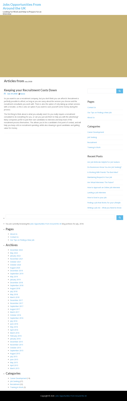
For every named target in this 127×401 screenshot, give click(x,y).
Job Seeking (92, 137)
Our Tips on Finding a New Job (99, 112)
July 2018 (13, 291)
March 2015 (14, 368)
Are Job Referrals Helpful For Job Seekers (103, 162)
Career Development (95, 132)
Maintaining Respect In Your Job (99, 177)
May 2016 (14, 327)
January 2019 (15, 279)
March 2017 (14, 312)
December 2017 (16, 300)
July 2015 (13, 356)
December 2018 (16, 282)
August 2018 (15, 288)
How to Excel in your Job (97, 197)
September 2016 (16, 318)
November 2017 (16, 303)
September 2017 (16, 306)
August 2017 (15, 309)
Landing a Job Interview (96, 192)
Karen (22, 94)
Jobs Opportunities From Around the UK (22, 6)
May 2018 (14, 294)
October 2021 (15, 262)
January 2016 (15, 339)
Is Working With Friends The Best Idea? (102, 172)
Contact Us (91, 107)
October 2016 (15, 315)
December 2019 (16, 270)
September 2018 (16, 285)
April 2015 (14, 365)
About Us (91, 117)
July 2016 (13, 321)
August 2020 (15, 268)
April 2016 (14, 330)
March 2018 (14, 297)
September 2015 (16, 350)
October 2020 (15, 265)
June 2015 (14, 359)
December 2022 (16, 250)
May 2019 (14, 276)
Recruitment (92, 142)
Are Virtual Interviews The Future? (100, 182)
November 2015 (16, 344)
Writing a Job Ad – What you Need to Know (104, 208)
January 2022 (15, 256)
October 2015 (15, 347)
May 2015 (14, 362)
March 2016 (14, 333)
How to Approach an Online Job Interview (103, 187)
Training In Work (93, 147)
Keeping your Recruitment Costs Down (30, 90)
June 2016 (14, 324)
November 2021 (16, 259)
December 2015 (16, 341)
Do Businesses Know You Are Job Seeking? (104, 167)
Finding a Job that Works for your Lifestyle (104, 202)
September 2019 (16, 273)
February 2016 (16, 336)
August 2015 (15, 353)
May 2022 (14, 253)
